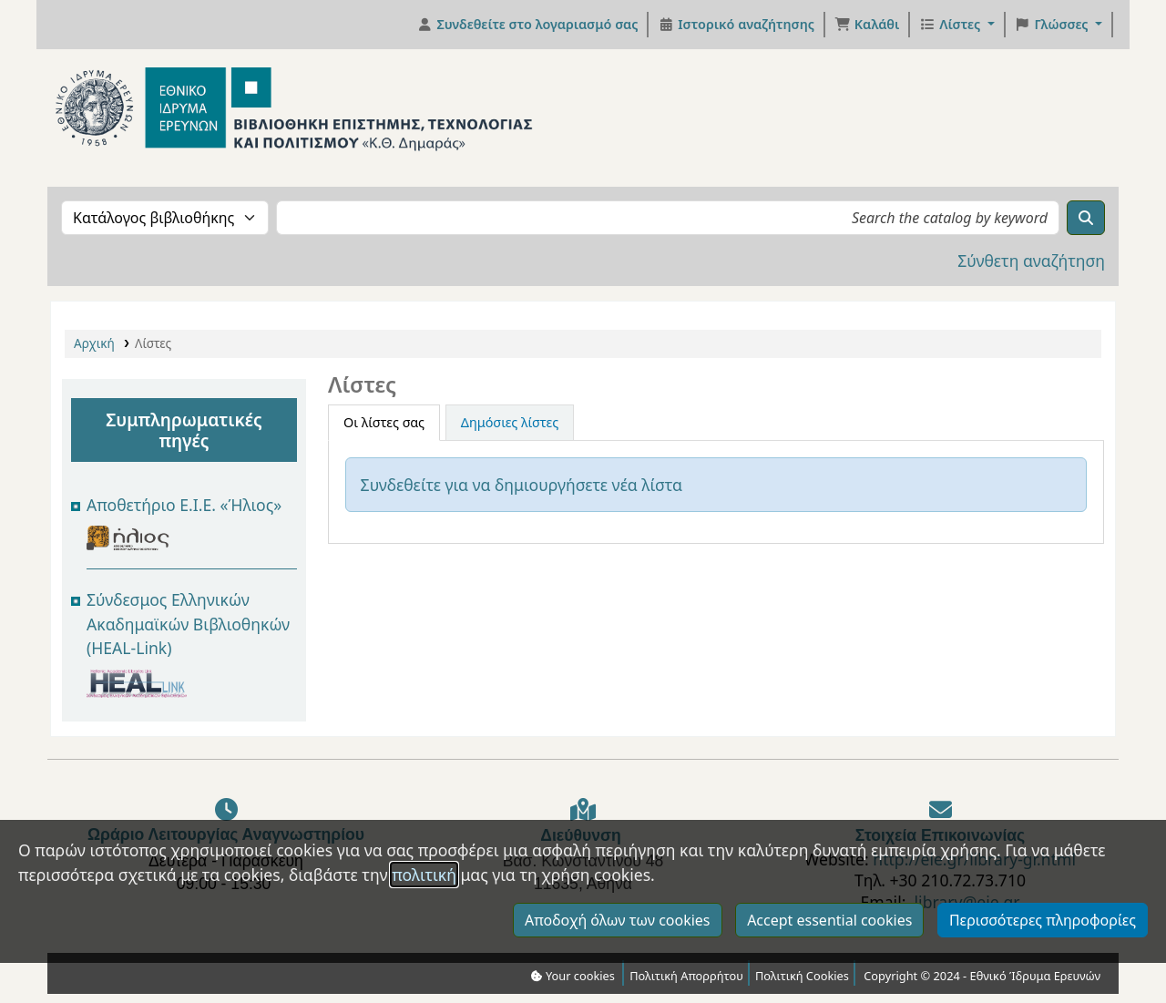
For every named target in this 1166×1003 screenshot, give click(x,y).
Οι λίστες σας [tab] (383, 422)
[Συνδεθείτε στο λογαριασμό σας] (528, 24)
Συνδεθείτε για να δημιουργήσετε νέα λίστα (521, 485)
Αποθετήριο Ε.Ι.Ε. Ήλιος (180, 505)
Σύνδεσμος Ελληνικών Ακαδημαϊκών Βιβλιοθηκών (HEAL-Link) (188, 623)
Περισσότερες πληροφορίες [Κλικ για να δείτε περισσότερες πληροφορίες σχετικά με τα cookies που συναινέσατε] (1042, 960)
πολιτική (424, 915)
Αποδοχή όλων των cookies (618, 960)
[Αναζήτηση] (1086, 217)
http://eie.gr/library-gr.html (974, 859)
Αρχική (94, 343)
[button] (866, 24)
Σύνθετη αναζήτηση (1031, 260)
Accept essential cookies (829, 960)
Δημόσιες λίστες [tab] (509, 422)
